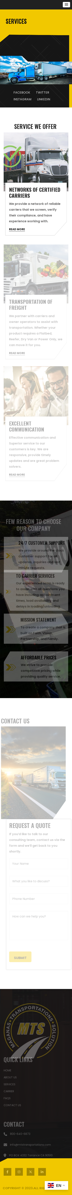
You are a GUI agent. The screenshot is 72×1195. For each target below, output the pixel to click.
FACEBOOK (21, 92)
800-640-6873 (17, 1135)
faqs (7, 1097)
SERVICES (9, 1083)
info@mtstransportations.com (27, 1146)
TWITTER (42, 92)
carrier (9, 1090)
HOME (7, 1069)
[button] (66, 4)
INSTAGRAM (22, 99)
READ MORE (17, 230)
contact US (12, 1104)
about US (10, 1076)
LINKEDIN (43, 99)
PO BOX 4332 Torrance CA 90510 (28, 1156)
